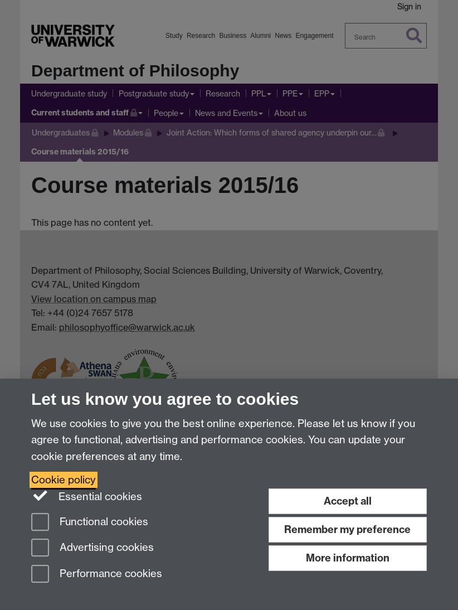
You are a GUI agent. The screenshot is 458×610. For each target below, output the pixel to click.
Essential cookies (86, 495)
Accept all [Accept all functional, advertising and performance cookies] (348, 501)
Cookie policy (63, 479)
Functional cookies (89, 522)
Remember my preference (347, 529)
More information (347, 557)
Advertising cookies (92, 548)
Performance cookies (96, 574)
